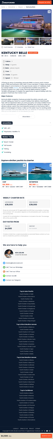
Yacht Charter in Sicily (26, 351)
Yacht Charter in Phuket (26, 311)
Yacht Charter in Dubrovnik (26, 375)
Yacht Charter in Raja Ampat (26, 321)
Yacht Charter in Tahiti (26, 294)
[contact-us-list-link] (26, 253)
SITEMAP (37, 428)
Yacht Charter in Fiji (26, 299)
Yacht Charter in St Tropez (26, 332)
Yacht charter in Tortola (26, 403)
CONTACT (16, 428)
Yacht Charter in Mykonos (26, 362)
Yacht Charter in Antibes (26, 337)
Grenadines (11, 7)
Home (3, 7)
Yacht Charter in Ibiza (26, 329)
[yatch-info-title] (7, 47)
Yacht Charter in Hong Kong (26, 306)
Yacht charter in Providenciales (26, 400)
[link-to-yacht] (14, 176)
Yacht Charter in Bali (26, 316)
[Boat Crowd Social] (42, 431)
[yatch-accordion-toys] (30, 47)
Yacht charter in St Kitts (26, 415)
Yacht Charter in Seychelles (26, 304)
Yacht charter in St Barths (26, 412)
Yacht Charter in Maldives (26, 301)
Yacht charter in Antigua (26, 408)
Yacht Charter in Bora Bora (26, 296)
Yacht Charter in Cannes (26, 334)
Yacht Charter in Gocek (26, 387)
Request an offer (44, 2)
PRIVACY (31, 428)
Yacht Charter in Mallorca (26, 327)
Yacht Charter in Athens (26, 360)
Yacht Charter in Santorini (26, 367)
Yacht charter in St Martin (26, 410)
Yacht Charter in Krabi (26, 313)
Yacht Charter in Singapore (26, 309)
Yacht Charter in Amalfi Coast (26, 346)
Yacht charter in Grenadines (26, 420)
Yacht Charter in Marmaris (26, 382)
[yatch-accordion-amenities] (20, 47)
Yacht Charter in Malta (26, 354)
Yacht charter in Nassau (26, 395)
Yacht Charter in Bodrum (26, 379)
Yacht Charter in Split (26, 372)
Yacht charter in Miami (26, 393)
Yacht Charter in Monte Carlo (26, 339)
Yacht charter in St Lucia (26, 417)
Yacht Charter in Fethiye (26, 384)
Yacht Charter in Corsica (26, 342)
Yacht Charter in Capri (26, 349)
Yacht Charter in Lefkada (26, 365)
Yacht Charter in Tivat (26, 377)
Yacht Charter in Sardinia (26, 344)
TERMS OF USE (24, 428)
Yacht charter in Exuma (26, 398)
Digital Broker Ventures (33, 431)
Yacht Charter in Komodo (26, 318)
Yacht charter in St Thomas (26, 405)
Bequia (20, 7)
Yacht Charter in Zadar (27, 370)
